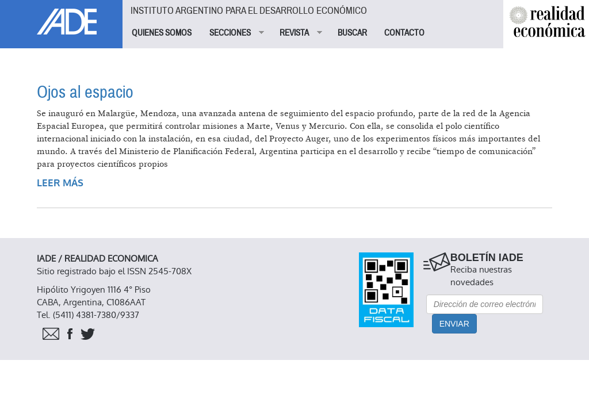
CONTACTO (404, 33)
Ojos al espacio (85, 92)
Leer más (60, 183)
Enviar (454, 323)
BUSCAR (352, 33)
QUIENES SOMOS (162, 33)
